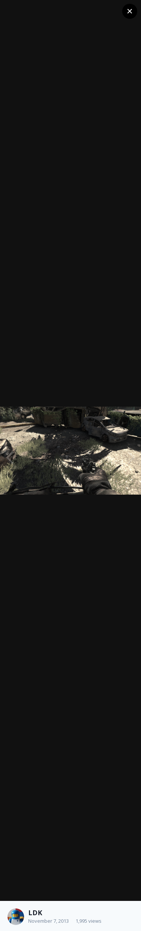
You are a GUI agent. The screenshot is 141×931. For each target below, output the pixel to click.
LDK (35, 912)
